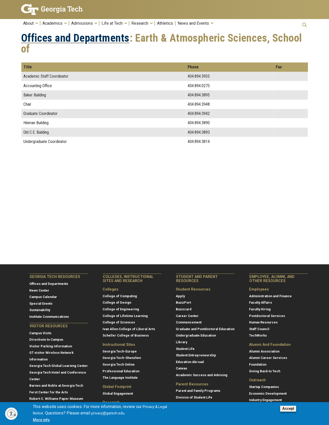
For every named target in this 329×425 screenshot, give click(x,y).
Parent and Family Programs (198, 391)
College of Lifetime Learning (125, 316)
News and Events (193, 23)
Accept (288, 408)
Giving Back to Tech (264, 371)
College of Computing (120, 296)
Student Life (185, 349)
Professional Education (121, 371)
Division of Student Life (194, 397)
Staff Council (259, 329)
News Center (39, 290)
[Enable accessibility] (11, 414)
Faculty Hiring (260, 309)
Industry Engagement (265, 400)
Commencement (189, 322)
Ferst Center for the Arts (48, 392)
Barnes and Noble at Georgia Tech (56, 385)
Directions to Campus (46, 339)
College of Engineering (121, 309)
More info (41, 420)
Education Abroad (190, 362)
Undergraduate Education (196, 335)
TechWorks (258, 335)
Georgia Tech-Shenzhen (122, 358)
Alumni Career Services (268, 358)
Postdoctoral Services (267, 316)
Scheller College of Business (126, 335)
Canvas (181, 368)
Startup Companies (264, 387)
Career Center (187, 316)
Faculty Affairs (260, 302)
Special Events (40, 303)
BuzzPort (183, 302)
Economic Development (268, 393)
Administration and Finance (270, 296)
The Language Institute (120, 377)
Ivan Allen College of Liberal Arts (129, 329)
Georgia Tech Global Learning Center (58, 366)
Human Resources (263, 322)
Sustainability (39, 310)
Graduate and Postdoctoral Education (205, 329)
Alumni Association (264, 351)
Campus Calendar (43, 297)
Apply (180, 296)
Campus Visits (40, 333)
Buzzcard (183, 309)
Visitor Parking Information (50, 346)
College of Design (117, 302)
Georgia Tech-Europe (120, 351)
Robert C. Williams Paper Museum (56, 399)
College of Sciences (119, 322)
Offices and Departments (75, 38)
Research (139, 23)
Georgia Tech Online (119, 364)
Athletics (165, 23)
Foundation (257, 364)
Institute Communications (49, 317)
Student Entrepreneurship (196, 355)
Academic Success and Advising (201, 375)
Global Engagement (118, 393)
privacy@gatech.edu (107, 413)
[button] (304, 25)
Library (181, 342)
